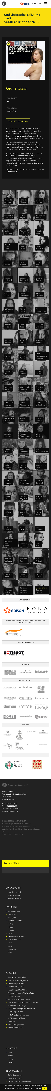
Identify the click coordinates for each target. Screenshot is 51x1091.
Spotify (9, 924)
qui (37, 1088)
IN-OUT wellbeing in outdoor (17, 1015)
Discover (9, 1056)
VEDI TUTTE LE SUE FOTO (18, 121)
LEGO (8, 943)
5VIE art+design (12, 996)
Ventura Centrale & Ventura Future (20, 993)
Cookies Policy (19, 834)
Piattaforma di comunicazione (18, 1082)
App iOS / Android (13, 898)
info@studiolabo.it (12, 809)
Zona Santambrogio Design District (20, 1009)
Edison (9, 927)
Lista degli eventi (13, 892)
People (9, 1059)
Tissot (8, 934)
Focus (8, 1053)
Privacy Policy (7, 834)
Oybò (8, 952)
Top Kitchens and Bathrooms (17, 999)
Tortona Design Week (14, 987)
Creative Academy (13, 921)
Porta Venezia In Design (15, 1006)
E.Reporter (10, 915)
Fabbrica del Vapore (14, 1028)
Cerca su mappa (12, 895)
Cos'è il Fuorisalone (13, 1075)
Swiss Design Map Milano (16, 990)
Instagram (10, 918)
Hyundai (9, 930)
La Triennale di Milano (15, 1018)
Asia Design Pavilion (14, 1012)
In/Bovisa (10, 1022)
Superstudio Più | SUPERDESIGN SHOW (21, 1003)
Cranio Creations (13, 940)
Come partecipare (13, 1078)
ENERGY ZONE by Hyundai (16, 981)
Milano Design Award (14, 1025)
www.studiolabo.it (11, 811)
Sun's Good (10, 949)
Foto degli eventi (12, 911)
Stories (9, 1062)
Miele (8, 946)
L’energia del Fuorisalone (16, 977)
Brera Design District (14, 937)
